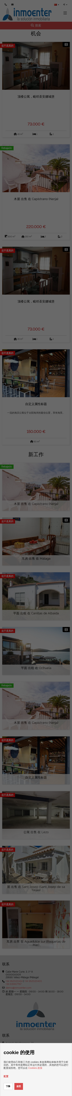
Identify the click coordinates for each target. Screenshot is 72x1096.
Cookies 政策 (35, 1068)
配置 (6, 1076)
